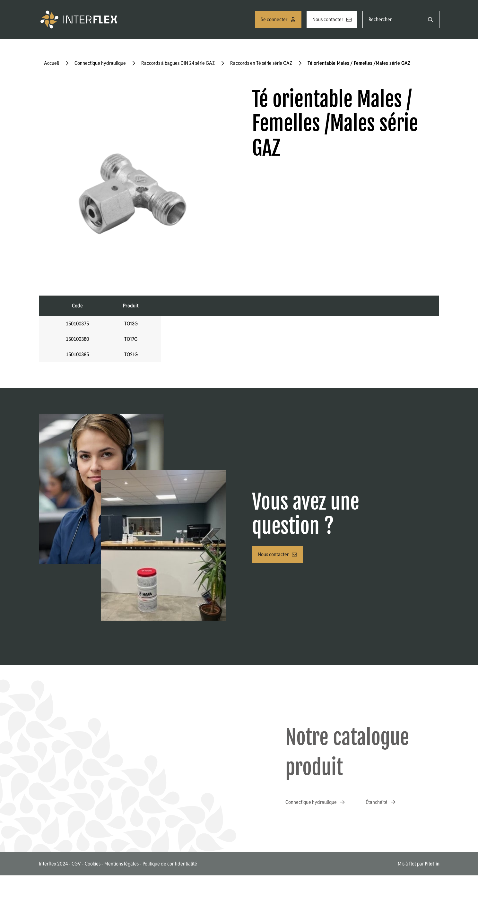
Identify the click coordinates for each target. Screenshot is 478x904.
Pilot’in (432, 863)
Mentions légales (121, 863)
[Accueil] (80, 19)
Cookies (92, 863)
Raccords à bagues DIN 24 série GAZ (178, 63)
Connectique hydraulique (100, 63)
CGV (76, 863)
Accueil (51, 63)
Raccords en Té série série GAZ (261, 63)
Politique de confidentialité (170, 863)
